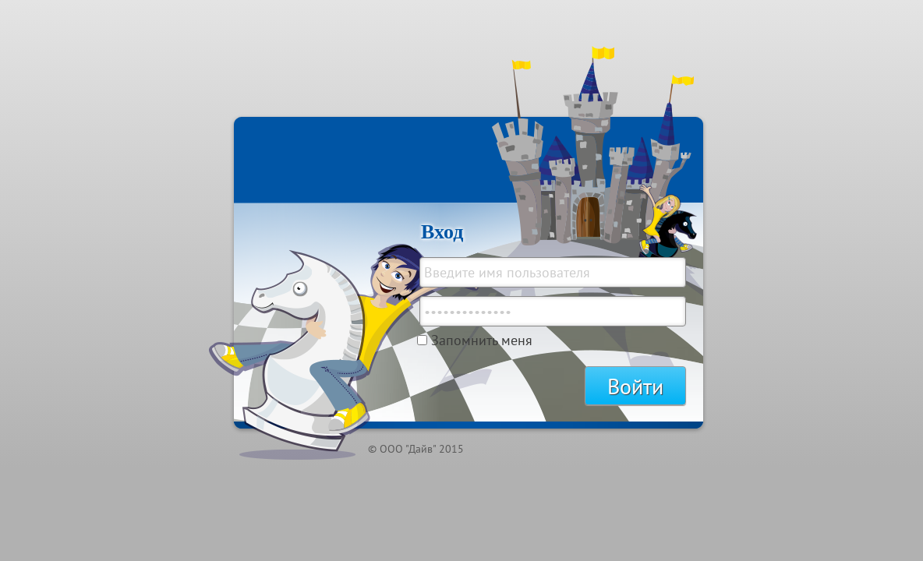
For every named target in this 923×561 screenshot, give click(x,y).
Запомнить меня (481, 340)
